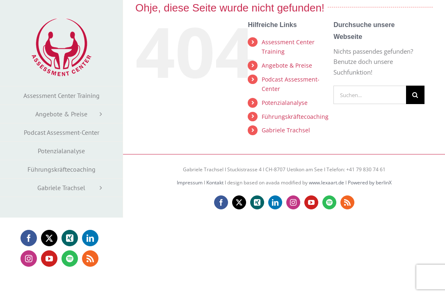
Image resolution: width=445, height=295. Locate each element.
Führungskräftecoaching (295, 116)
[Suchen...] (369, 95)
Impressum (190, 182)
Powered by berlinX (370, 182)
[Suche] (415, 95)
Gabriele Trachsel (286, 130)
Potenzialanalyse (285, 103)
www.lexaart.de (326, 182)
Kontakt (215, 182)
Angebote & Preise (287, 65)
